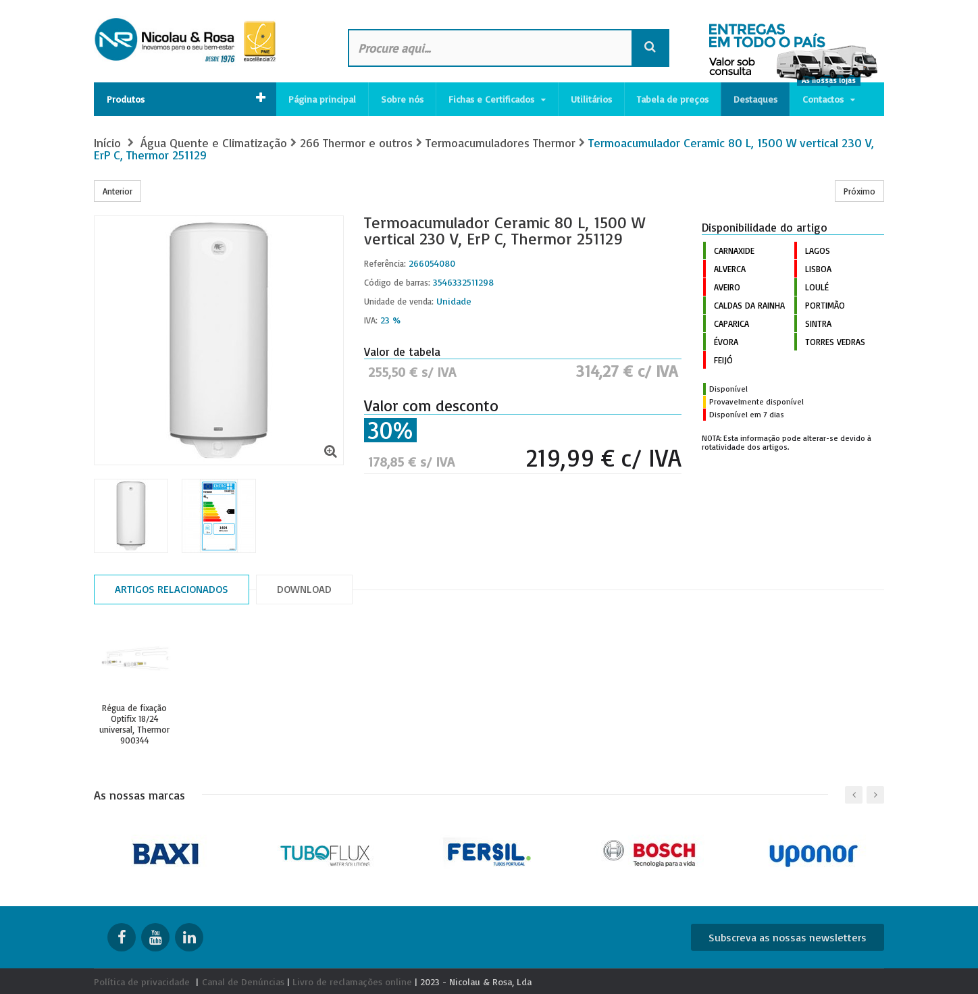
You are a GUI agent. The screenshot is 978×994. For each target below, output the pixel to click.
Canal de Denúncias (243, 981)
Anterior (117, 191)
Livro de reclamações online (352, 981)
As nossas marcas (139, 794)
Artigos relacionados (171, 589)
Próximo (859, 191)
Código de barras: (397, 282)
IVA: (371, 320)
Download (304, 589)
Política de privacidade (142, 981)
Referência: (385, 263)
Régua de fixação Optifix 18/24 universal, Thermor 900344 (134, 724)
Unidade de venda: (399, 301)
